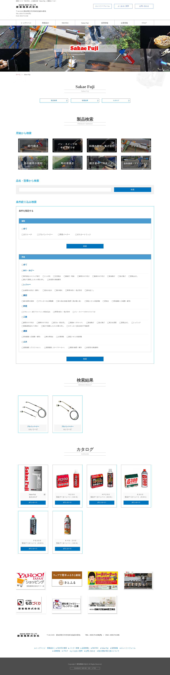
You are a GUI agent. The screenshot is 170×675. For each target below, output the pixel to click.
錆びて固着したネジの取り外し (33, 279)
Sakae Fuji (85, 23)
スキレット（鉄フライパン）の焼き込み (36, 312)
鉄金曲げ (111, 276)
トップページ (26, 23)
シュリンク (136, 323)
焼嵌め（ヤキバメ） (75, 323)
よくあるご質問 (123, 6)
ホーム (18, 74)
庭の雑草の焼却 (28, 301)
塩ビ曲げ (122, 276)
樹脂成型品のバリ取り (30, 326)
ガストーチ (27, 234)
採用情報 (104, 23)
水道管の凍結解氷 (54, 279)
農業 (24, 331)
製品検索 (54, 100)
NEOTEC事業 (62, 648)
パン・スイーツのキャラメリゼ (84, 312)
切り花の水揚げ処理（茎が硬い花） (69, 301)
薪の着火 (58, 290)
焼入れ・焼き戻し (58, 323)
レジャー (26, 285)
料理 (24, 306)
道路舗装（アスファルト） (31, 347)
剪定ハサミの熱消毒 (92, 301)
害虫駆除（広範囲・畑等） (31, 337)
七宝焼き (57, 276)
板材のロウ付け (98, 276)
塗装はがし (133, 276)
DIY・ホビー (28, 270)
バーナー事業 (74, 648)
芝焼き (106, 301)
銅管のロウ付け (83, 276)
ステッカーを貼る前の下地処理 (78, 326)
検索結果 (85, 100)
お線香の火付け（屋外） (31, 290)
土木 (24, 342)
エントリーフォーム (102, 6)
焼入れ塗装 (112, 323)
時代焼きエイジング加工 (31, 276)
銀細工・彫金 (69, 276)
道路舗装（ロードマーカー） (54, 347)
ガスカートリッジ (83, 234)
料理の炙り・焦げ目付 (73, 290)
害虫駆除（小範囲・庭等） (121, 301)
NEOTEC (65, 23)
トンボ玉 (46, 276)
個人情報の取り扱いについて (108, 651)
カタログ (116, 100)
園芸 (24, 295)
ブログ (144, 23)
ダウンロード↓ (33, 502)
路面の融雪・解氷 (75, 347)
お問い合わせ (144, 6)
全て (24, 229)
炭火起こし (89, 290)
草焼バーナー (64, 234)
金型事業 (85, 648)
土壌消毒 (60, 337)
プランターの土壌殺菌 (45, 301)
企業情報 (124, 23)
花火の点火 (47, 290)
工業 (24, 317)
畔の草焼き (48, 337)
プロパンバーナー (45, 234)
